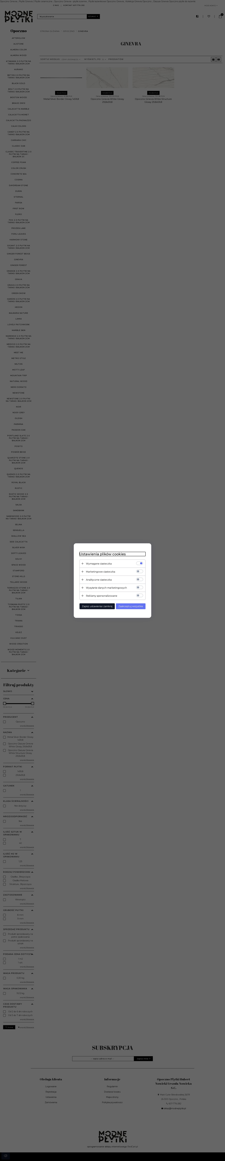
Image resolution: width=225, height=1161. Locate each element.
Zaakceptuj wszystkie (130, 606)
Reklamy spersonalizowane (101, 595)
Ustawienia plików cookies (102, 554)
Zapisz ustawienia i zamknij (97, 606)
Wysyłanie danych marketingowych (106, 587)
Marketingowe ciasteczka (100, 571)
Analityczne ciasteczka (99, 579)
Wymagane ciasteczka (99, 563)
